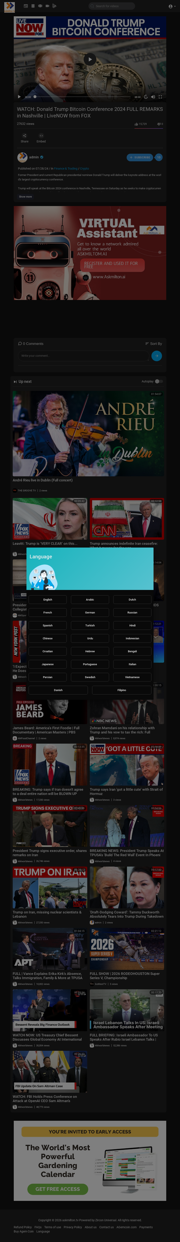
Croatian (48, 651)
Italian (132, 664)
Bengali (132, 651)
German (90, 612)
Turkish (90, 625)
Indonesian (132, 638)
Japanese (48, 664)
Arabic (90, 599)
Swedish (90, 677)
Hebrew (90, 651)
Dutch (132, 599)
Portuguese (90, 664)
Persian (47, 677)
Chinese (48, 638)
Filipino (122, 690)
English (47, 599)
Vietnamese (132, 677)
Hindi (132, 625)
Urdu (90, 638)
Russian (132, 612)
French (47, 612)
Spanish (48, 625)
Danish (58, 690)
